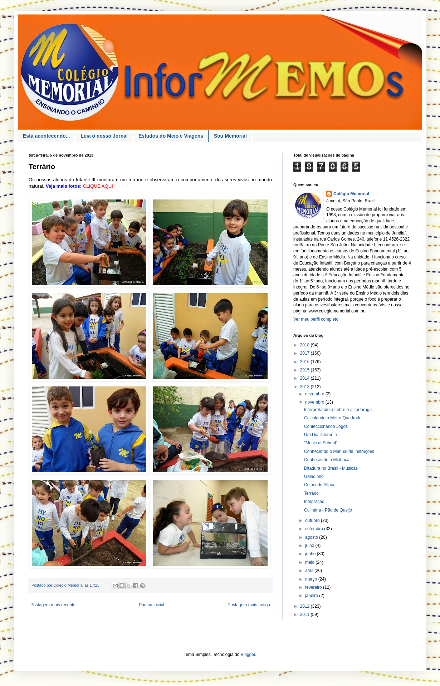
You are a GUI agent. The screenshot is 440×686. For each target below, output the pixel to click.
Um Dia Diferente (320, 434)
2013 (305, 386)
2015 (305, 369)
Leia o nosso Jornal (103, 136)
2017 (305, 353)
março (311, 579)
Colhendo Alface (319, 484)
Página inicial (151, 604)
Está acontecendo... (46, 136)
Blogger (248, 654)
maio (310, 562)
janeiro (312, 595)
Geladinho (314, 476)
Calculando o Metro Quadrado (333, 417)
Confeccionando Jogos (326, 426)
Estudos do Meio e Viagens (170, 136)
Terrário (311, 493)
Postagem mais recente (52, 604)
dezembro (315, 393)
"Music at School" (320, 442)
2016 (305, 361)
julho (310, 545)
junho (311, 553)
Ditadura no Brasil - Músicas (331, 468)
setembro (314, 528)
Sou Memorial (230, 136)
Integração (314, 501)
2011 (305, 614)
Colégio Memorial (351, 193)
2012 (305, 606)
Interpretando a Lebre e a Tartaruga (338, 409)
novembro (315, 402)
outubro (313, 520)
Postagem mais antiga (249, 604)
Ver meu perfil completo (315, 319)
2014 (305, 378)
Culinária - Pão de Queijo (328, 510)
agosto (312, 537)
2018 (305, 344)
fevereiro (314, 587)
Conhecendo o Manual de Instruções (339, 451)
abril (309, 570)
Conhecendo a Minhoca (326, 459)
